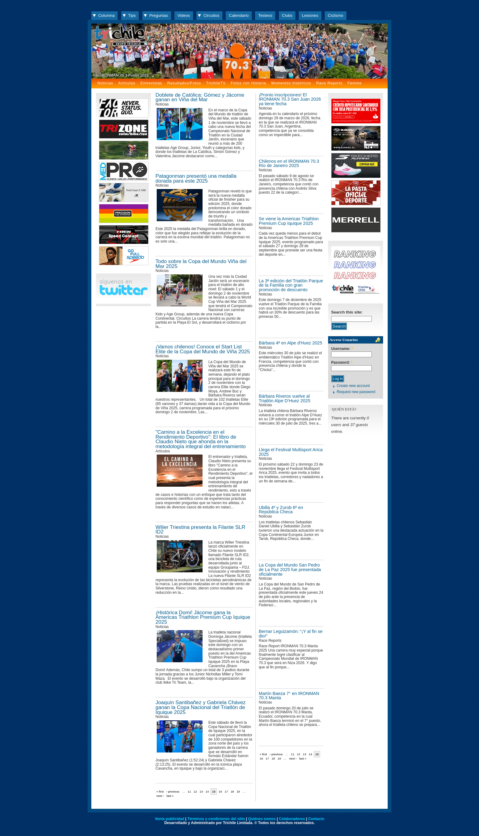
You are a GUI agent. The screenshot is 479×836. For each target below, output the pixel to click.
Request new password (356, 392)
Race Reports (329, 83)
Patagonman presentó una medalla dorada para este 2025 (195, 178)
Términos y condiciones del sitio (216, 819)
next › (292, 758)
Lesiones (310, 15)
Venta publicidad (170, 819)
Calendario (239, 15)
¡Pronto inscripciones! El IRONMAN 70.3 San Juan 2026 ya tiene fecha (290, 99)
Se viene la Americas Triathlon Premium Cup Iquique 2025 (289, 221)
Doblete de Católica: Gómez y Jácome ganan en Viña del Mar (199, 97)
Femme (355, 83)
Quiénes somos (262, 819)
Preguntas (158, 15)
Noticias (105, 83)
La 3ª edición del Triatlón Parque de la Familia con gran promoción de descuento (291, 285)
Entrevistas (151, 83)
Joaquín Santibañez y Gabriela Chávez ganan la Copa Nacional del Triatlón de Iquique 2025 (200, 707)
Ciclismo (335, 15)
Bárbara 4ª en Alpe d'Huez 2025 (290, 342)
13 (304, 754)
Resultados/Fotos (184, 83)
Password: (342, 362)
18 (273, 758)
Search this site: (347, 312)
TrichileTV (216, 83)
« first (263, 754)
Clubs (287, 15)
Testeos (265, 15)
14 (310, 754)
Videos (183, 15)
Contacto (316, 819)
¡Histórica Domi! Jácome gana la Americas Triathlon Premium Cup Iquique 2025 (202, 617)
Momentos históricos (291, 83)
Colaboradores (292, 819)
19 (279, 758)
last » (302, 758)
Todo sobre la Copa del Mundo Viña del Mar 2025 (201, 263)
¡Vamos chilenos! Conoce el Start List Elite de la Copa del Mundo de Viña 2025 (202, 349)
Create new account (353, 386)
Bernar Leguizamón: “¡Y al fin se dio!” (291, 633)
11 (292, 754)
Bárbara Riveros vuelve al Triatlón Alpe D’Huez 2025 (284, 398)
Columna (106, 15)
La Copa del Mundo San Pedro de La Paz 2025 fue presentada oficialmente (290, 569)
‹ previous (276, 754)
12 (298, 754)
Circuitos (211, 15)
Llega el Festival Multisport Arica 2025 (291, 452)
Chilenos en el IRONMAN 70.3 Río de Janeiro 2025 (289, 163)
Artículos (126, 83)
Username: (342, 349)
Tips (132, 15)
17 (267, 758)
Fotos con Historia (248, 83)
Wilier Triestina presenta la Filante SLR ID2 (200, 529)
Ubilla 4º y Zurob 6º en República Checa (281, 510)
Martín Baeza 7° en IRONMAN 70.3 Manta (289, 695)
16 (261, 758)
